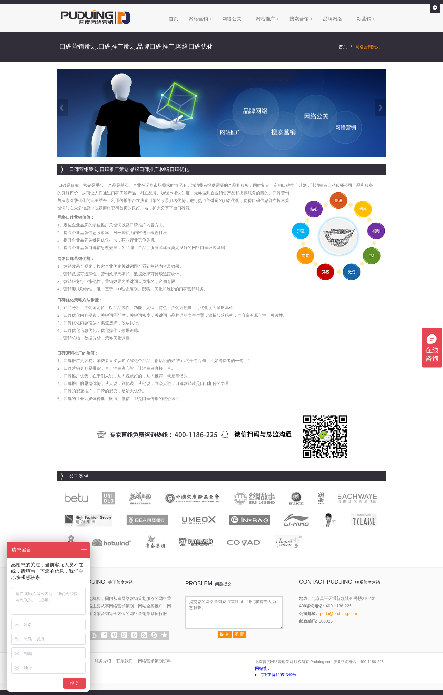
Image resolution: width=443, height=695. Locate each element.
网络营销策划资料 (154, 660)
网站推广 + (267, 18)
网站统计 (263, 668)
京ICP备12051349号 (278, 674)
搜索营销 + (301, 18)
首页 (173, 18)
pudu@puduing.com (338, 613)
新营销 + (366, 18)
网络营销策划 (367, 46)
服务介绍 (103, 660)
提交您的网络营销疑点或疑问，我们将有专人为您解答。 (234, 612)
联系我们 (124, 660)
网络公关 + (233, 18)
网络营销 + (200, 18)
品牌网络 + (334, 18)
